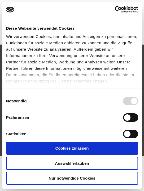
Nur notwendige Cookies (72, 178)
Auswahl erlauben (72, 163)
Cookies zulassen (72, 148)
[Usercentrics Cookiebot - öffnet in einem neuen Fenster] (114, 9)
